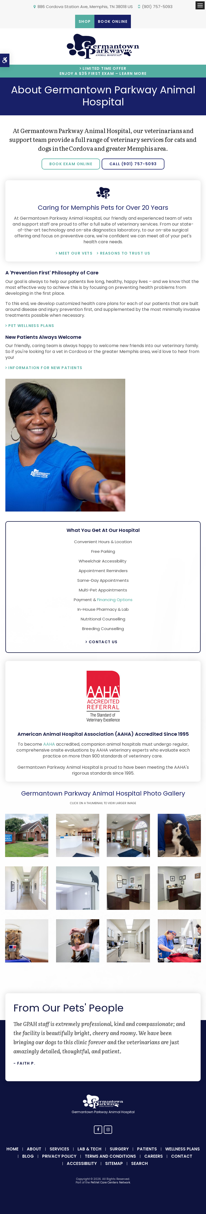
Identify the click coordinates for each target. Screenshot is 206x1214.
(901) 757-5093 (157, 6)
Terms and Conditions (110, 1156)
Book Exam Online (70, 164)
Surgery (119, 1149)
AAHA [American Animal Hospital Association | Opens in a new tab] (49, 744)
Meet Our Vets (76, 253)
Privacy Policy (59, 1156)
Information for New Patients (45, 367)
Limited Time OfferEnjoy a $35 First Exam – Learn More (103, 71)
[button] (26, 855)
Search (139, 1163)
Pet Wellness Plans (31, 325)
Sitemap (114, 1163)
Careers (153, 1156)
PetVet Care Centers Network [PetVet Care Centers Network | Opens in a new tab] (110, 1182)
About (34, 1149)
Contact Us (103, 642)
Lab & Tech (89, 1149)
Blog (28, 1156)
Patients (147, 1149)
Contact (181, 1156)
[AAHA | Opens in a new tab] (103, 722)
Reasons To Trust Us (125, 253)
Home (12, 1149)
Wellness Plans (182, 1149)
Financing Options (115, 599)
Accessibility (82, 1163)
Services (59, 1149)
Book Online (112, 21)
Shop (85, 21)
